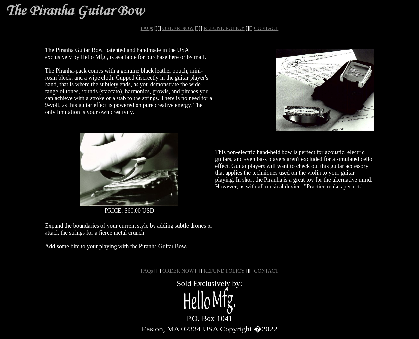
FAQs (147, 28)
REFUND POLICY (224, 28)
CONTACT (266, 28)
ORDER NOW (178, 28)
